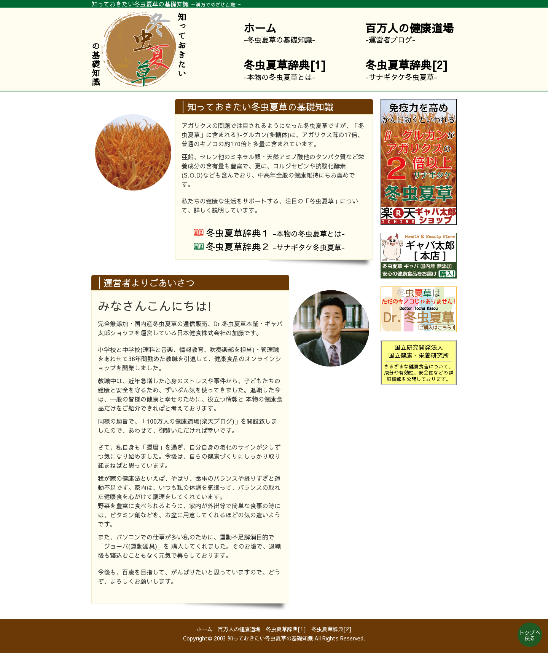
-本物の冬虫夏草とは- (285, 70)
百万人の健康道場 (239, 629)
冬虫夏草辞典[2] (331, 629)
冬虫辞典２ (275, 246)
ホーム (204, 629)
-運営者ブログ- (409, 33)
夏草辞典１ (275, 232)
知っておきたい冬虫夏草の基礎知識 (270, 638)
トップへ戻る (529, 635)
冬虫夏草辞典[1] (286, 629)
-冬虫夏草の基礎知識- (279, 33)
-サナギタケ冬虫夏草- (406, 70)
